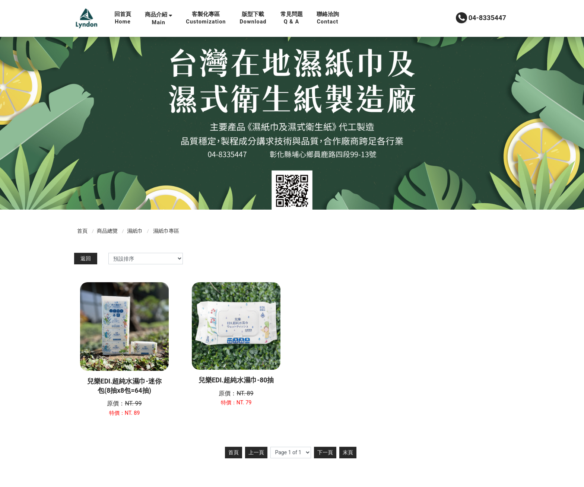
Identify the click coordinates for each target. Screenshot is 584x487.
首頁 (82, 231)
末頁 (348, 452)
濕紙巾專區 (166, 231)
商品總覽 (107, 231)
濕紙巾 (135, 231)
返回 (85, 258)
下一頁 (325, 452)
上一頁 (256, 452)
